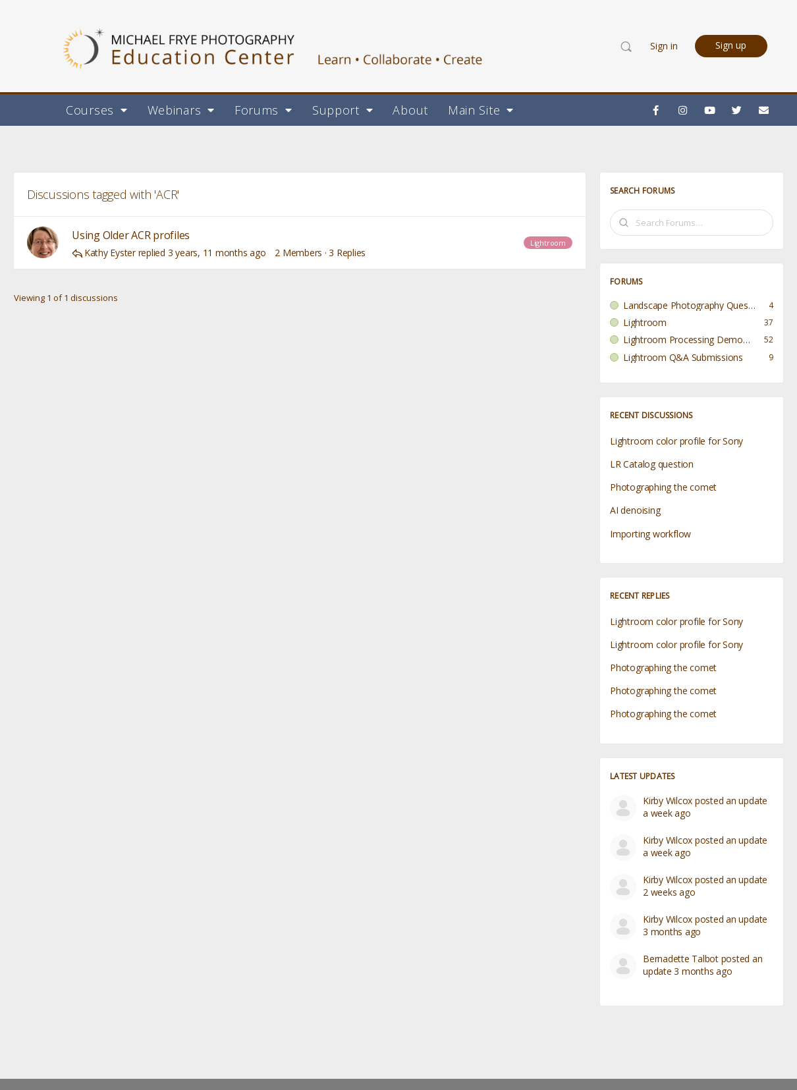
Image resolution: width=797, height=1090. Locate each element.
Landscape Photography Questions (689, 305)
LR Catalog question (652, 464)
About (410, 110)
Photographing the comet (663, 487)
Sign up (730, 45)
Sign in (664, 46)
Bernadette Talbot (681, 958)
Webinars (181, 110)
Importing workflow (650, 534)
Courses (97, 110)
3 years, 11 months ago (217, 252)
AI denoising (635, 510)
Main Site (481, 110)
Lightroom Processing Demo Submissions (687, 340)
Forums (263, 110)
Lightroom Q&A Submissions (683, 357)
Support (342, 110)
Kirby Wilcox (667, 800)
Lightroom (548, 243)
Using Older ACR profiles (131, 235)
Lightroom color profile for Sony (676, 441)
